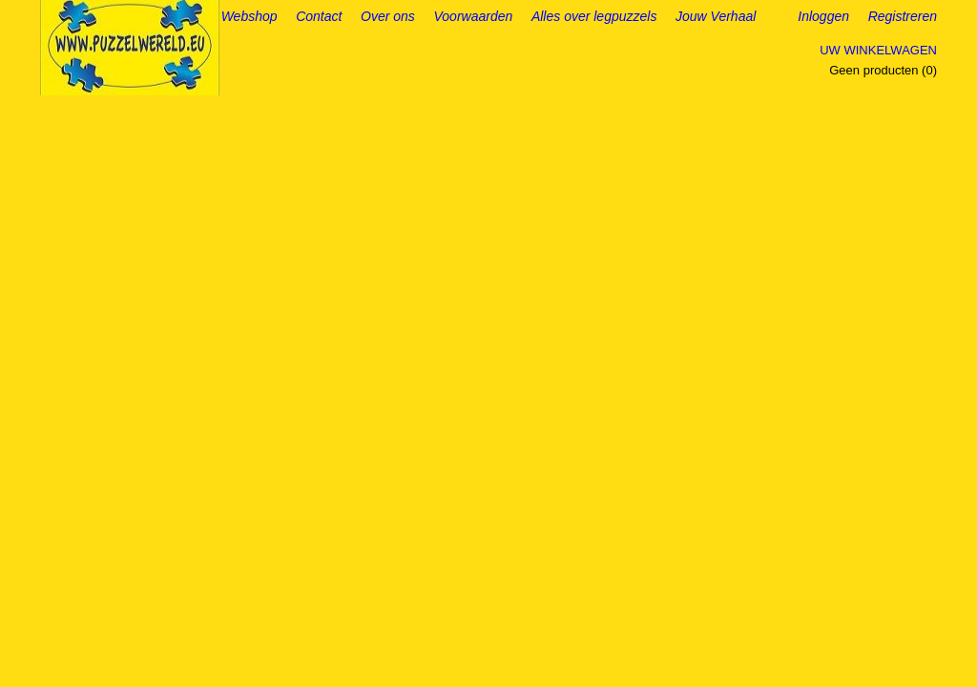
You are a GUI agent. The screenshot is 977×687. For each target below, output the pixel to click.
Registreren (902, 16)
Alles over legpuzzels (594, 16)
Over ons (388, 16)
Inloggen (823, 16)
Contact (319, 16)
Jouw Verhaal (716, 16)
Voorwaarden (473, 16)
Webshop (249, 16)
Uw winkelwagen (878, 50)
